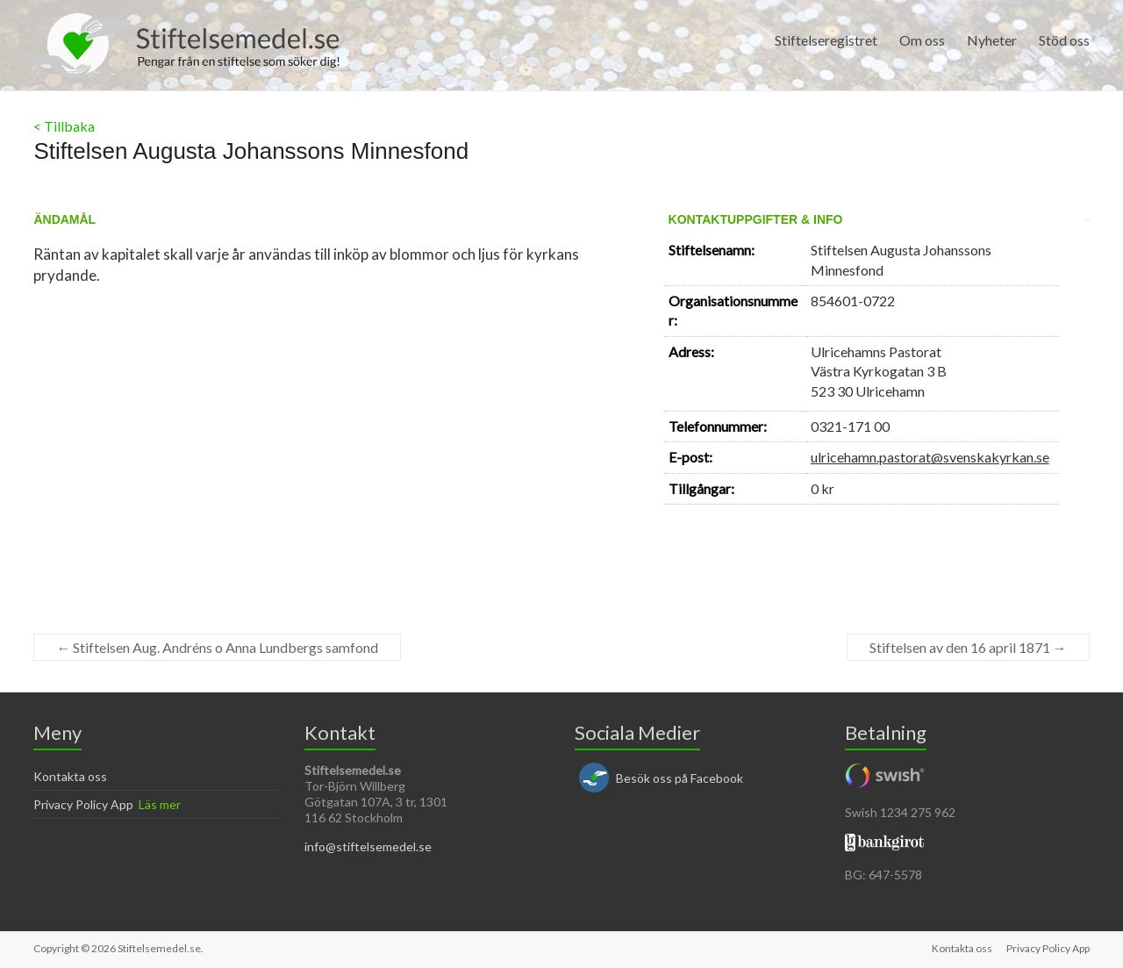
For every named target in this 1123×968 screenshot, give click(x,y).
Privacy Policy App (83, 804)
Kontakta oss (70, 776)
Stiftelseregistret (826, 40)
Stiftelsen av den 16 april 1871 (968, 647)
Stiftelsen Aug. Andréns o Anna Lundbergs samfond (217, 647)
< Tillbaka (64, 126)
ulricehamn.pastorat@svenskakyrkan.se (930, 456)
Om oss (922, 40)
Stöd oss (1064, 40)
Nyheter (992, 40)
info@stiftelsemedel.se (368, 846)
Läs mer (160, 804)
